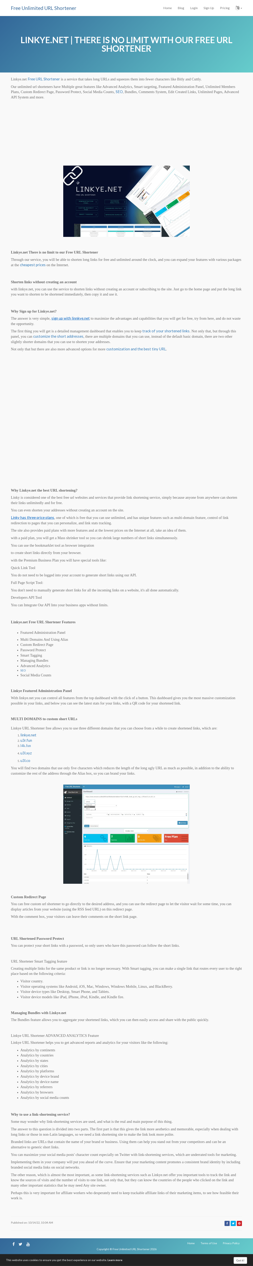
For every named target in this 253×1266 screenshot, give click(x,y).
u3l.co (25, 760)
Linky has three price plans (32, 517)
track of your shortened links (166, 331)
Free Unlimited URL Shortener (43, 8)
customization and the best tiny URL (136, 349)
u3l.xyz (26, 753)
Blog (181, 8)
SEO (119, 92)
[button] (239, 8)
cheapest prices (33, 265)
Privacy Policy (231, 1243)
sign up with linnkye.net (70, 318)
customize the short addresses (58, 336)
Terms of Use (208, 1243)
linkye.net (28, 735)
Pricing (225, 8)
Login (194, 8)
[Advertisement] (126, 136)
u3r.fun (26, 740)
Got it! (240, 1260)
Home (167, 8)
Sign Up (209, 8)
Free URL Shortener (44, 79)
